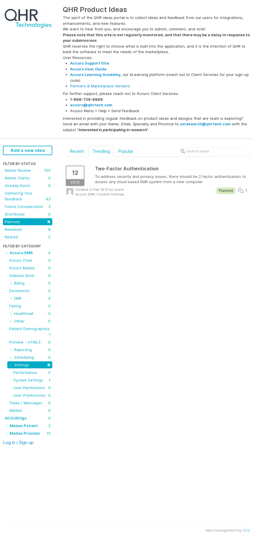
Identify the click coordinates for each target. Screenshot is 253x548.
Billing (30, 283)
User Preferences (32, 395)
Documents (30, 291)
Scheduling (30, 357)
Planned (28, 221)
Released (28, 229)
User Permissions (32, 388)
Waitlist (30, 410)
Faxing (30, 306)
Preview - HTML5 (30, 342)
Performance (32, 372)
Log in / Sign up (18, 442)
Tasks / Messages (30, 403)
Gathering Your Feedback (28, 196)
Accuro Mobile (30, 268)
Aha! (246, 530)
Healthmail (30, 313)
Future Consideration (28, 206)
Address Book (30, 275)
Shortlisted (28, 214)
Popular (125, 151)
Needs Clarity (28, 178)
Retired (28, 237)
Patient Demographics (30, 331)
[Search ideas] (214, 151)
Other (30, 321)
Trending (101, 151)
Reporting (30, 350)
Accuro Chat (30, 260)
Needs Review (28, 170)
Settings (30, 364)
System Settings (32, 380)
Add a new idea (28, 150)
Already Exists (28, 185)
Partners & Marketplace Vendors (100, 86)
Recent (77, 151)
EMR (30, 298)
